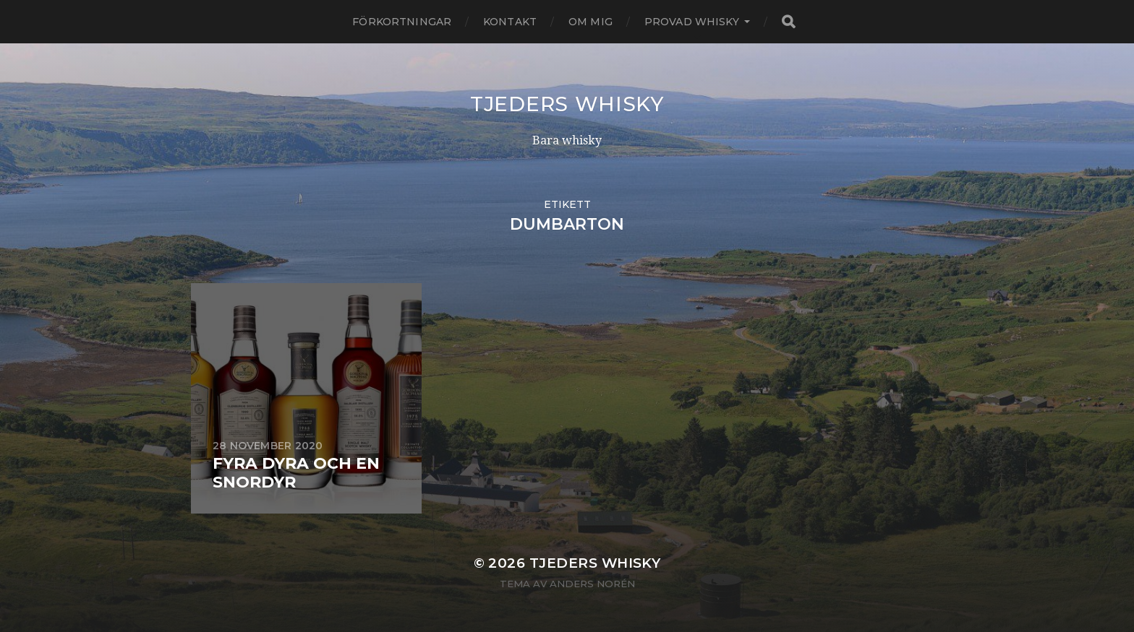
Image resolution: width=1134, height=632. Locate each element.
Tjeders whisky (567, 104)
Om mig (590, 21)
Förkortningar (401, 21)
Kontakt (510, 21)
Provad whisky (691, 21)
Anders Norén (592, 583)
